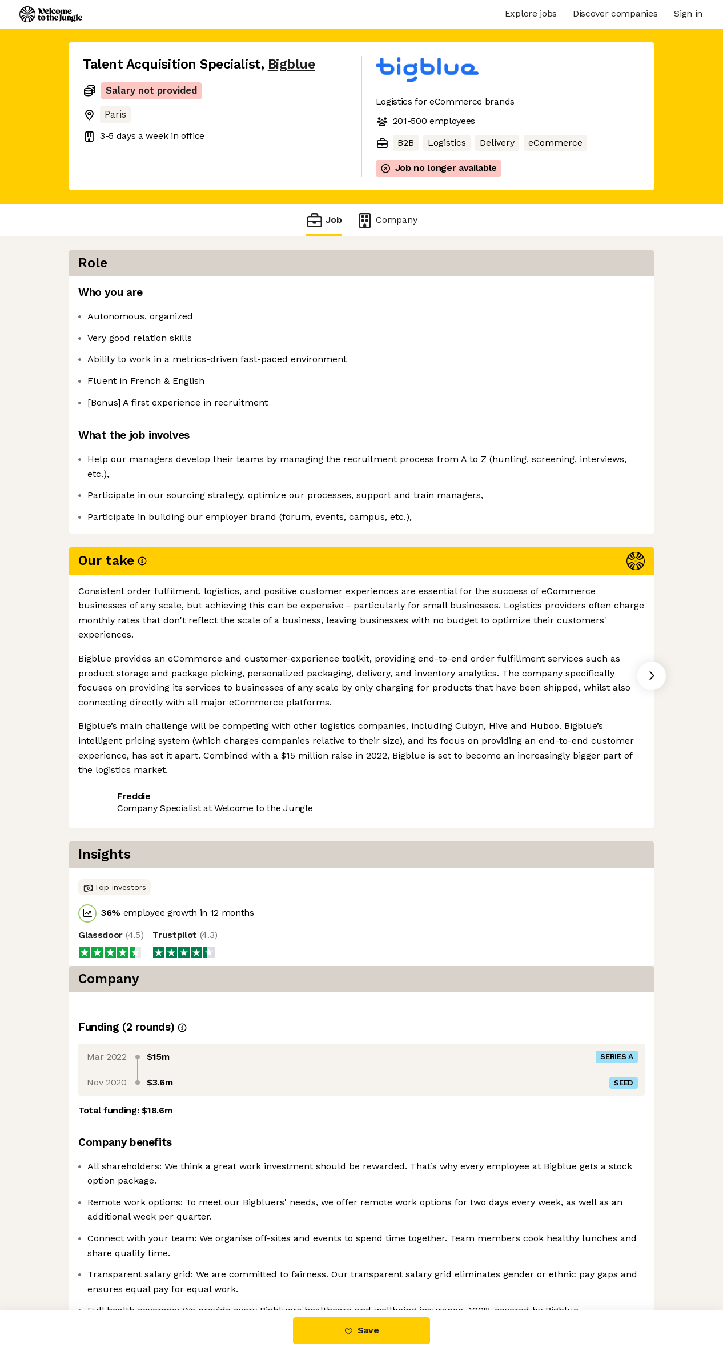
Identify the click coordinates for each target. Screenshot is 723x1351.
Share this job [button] (114, 605)
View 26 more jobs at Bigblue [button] (227, 605)
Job (324, 220)
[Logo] (50, 14)
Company (386, 220)
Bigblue (291, 64)
